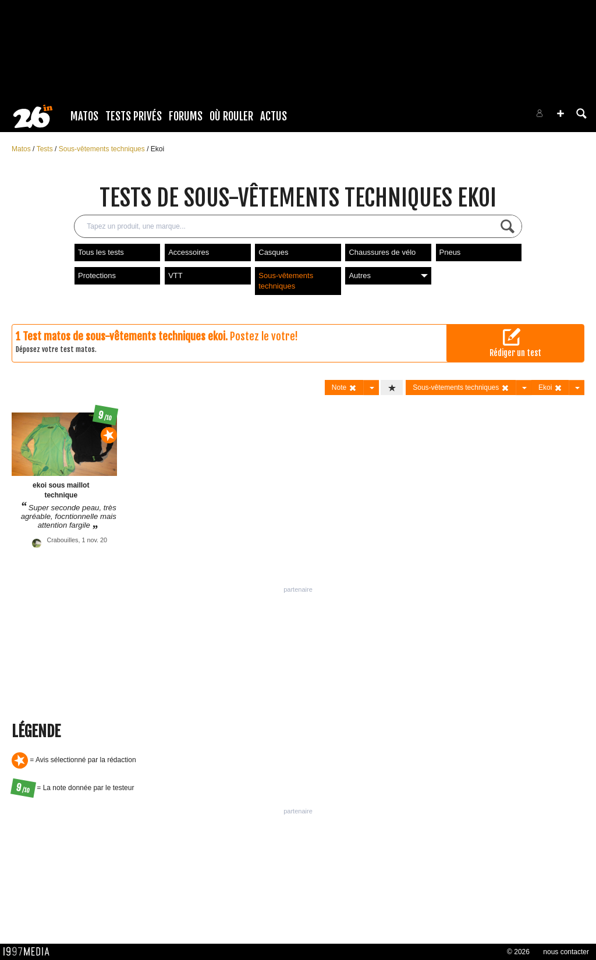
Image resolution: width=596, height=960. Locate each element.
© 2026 (518, 952)
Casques (273, 252)
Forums (186, 116)
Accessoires (188, 252)
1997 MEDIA (29, 952)
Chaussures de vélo (382, 252)
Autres (388, 275)
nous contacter (566, 952)
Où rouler (231, 116)
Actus (273, 116)
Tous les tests (101, 252)
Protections (97, 275)
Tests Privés (133, 116)
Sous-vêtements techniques (103, 149)
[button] (560, 113)
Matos (84, 116)
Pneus (450, 252)
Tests (46, 149)
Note (344, 387)
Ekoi (157, 149)
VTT (175, 275)
